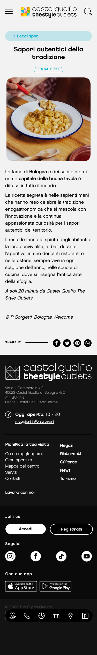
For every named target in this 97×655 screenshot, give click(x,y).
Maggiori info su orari (34, 421)
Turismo (68, 479)
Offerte (68, 462)
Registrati (71, 529)
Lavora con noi (19, 493)
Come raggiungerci (23, 454)
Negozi (66, 446)
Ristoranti (70, 454)
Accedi (25, 529)
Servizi (11, 473)
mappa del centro (22, 466)
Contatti (12, 479)
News (65, 470)
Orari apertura (18, 460)
